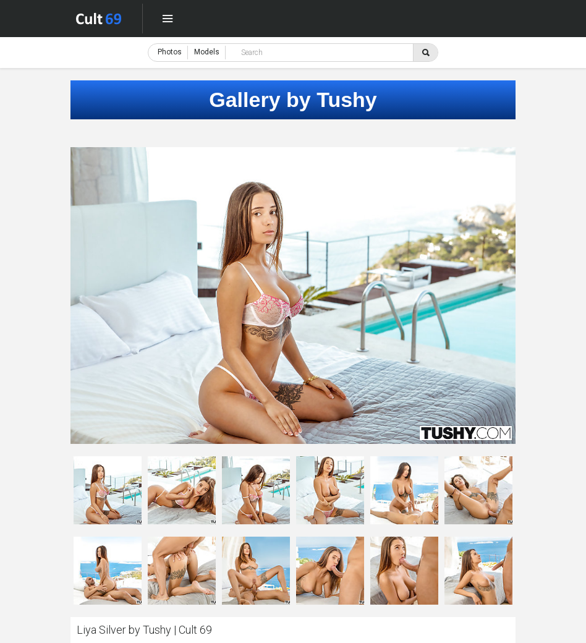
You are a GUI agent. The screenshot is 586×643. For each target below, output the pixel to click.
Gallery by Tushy (292, 99)
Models (206, 52)
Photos (170, 52)
